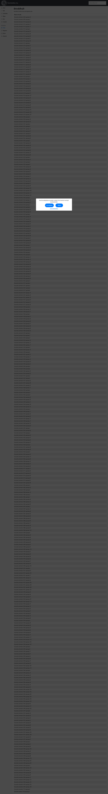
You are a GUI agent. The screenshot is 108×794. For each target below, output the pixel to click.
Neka (59, 205)
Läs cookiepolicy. (54, 208)
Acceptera (49, 205)
